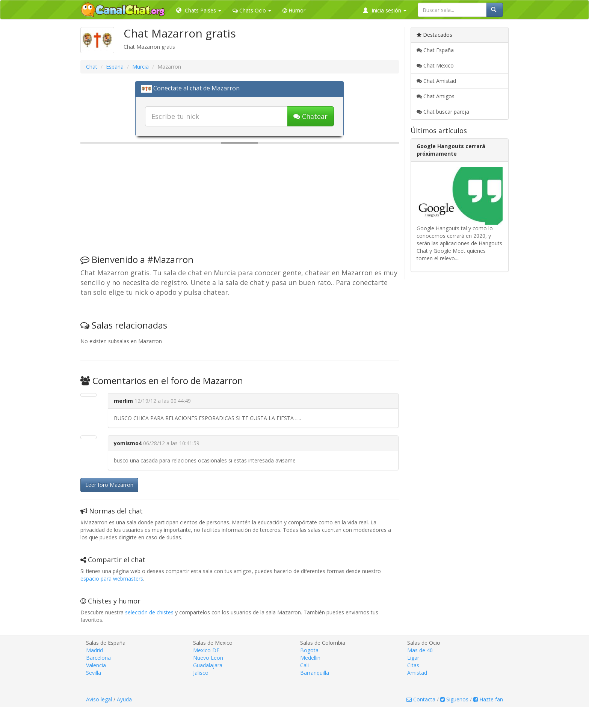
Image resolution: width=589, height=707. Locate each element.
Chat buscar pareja (443, 111)
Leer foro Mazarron (109, 484)
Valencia (96, 665)
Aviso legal (99, 699)
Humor (293, 10)
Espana (115, 66)
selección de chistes (149, 612)
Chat (91, 66)
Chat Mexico (435, 65)
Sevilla (93, 672)
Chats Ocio (252, 10)
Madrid (94, 650)
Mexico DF (206, 650)
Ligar (413, 657)
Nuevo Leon (208, 657)
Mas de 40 (420, 650)
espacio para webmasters (111, 578)
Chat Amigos (436, 96)
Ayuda (124, 699)
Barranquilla (314, 672)
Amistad (417, 672)
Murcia (140, 66)
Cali (304, 665)
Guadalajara (207, 665)
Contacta (420, 699)
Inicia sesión (384, 10)
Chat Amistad (436, 80)
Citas (413, 665)
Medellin (310, 657)
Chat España (435, 50)
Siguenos (454, 699)
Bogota (309, 650)
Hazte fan (488, 699)
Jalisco (200, 672)
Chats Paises (198, 10)
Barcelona (98, 657)
